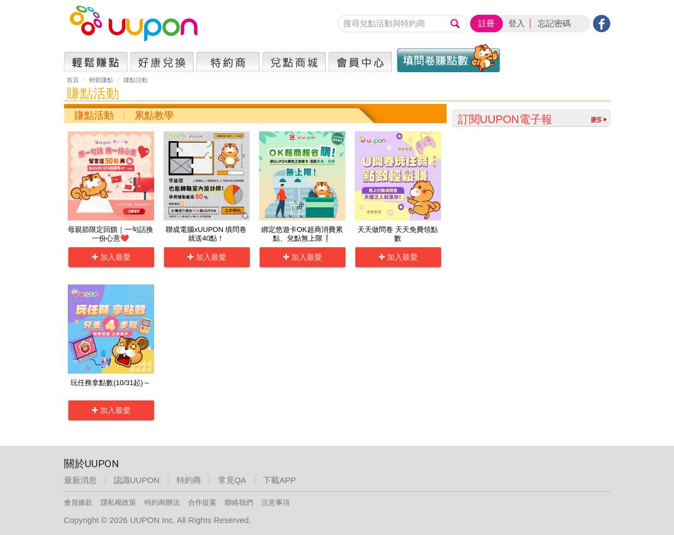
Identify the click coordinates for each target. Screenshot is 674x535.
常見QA (232, 480)
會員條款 (78, 502)
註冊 (486, 23)
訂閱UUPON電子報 (505, 119)
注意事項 (275, 502)
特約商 (189, 480)
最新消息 (80, 480)
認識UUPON (137, 480)
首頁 (73, 80)
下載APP (279, 480)
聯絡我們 (239, 502)
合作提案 (202, 502)
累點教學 (154, 115)
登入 (516, 23)
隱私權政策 (118, 502)
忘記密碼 (554, 23)
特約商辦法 (162, 502)
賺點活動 (94, 115)
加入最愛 (111, 257)
